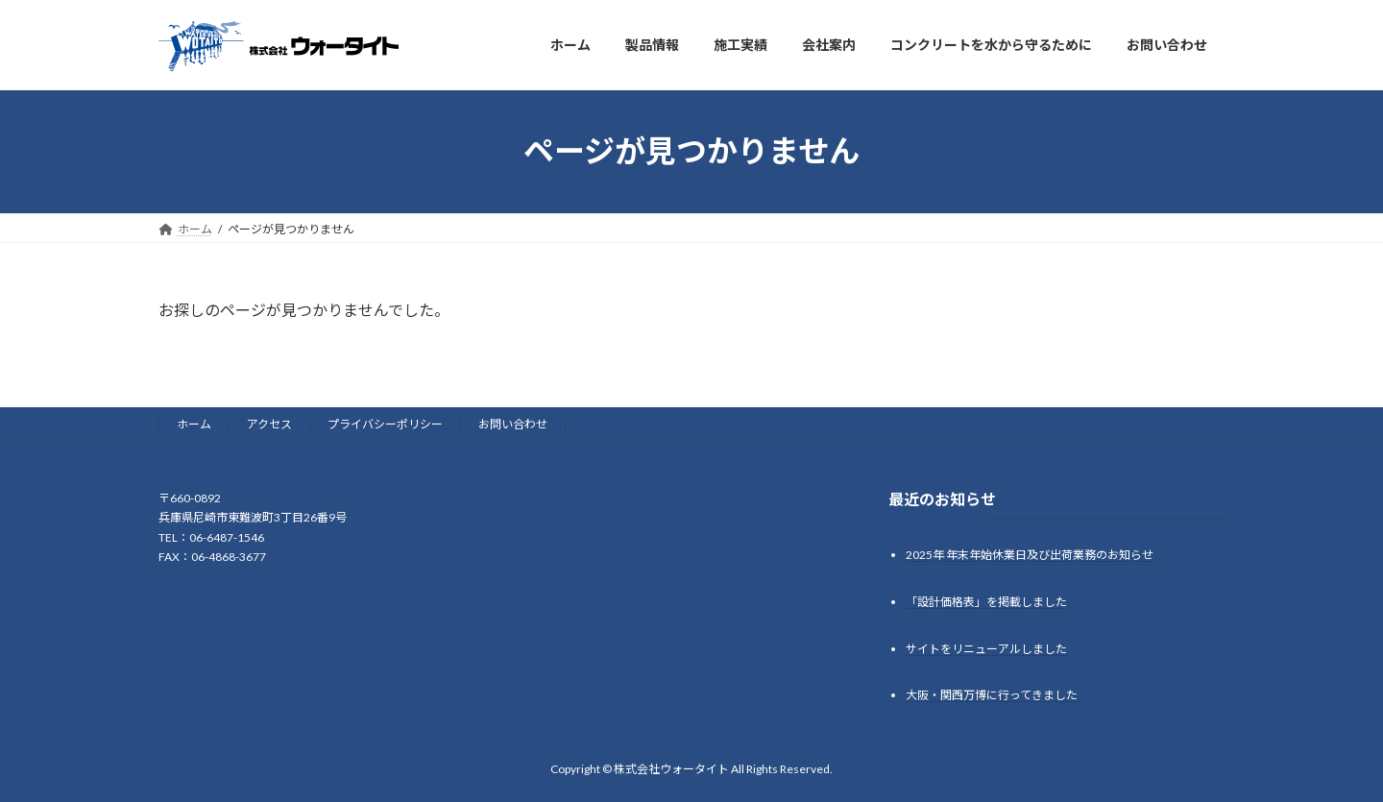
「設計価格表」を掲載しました (986, 601)
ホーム (194, 424)
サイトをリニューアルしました (986, 648)
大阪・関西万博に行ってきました (992, 695)
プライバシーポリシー (385, 424)
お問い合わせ (512, 424)
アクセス (269, 424)
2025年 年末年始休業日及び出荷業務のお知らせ (1029, 554)
